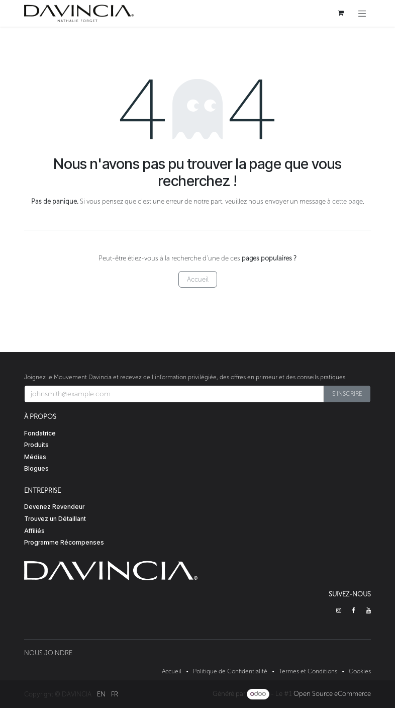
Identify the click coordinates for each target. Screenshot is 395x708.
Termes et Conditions (308, 671)
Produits (36, 445)
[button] (347, 394)
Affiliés (34, 531)
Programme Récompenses (64, 542)
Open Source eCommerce (332, 693)
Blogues (36, 468)
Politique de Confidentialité (230, 671)
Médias (35, 457)
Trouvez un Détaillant (55, 518)
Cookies (360, 671)
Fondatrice (40, 433)
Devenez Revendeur (54, 506)
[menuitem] (101, 694)
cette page (347, 201)
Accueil (198, 279)
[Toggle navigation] (362, 13)
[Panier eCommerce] (340, 13)
